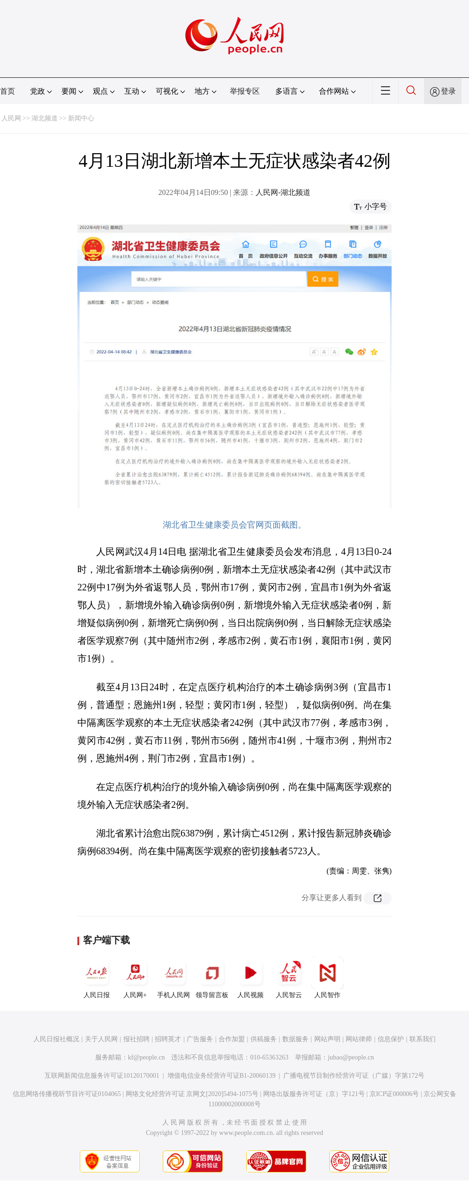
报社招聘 (136, 1039)
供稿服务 (263, 1039)
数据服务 (295, 1039)
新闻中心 (81, 118)
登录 (448, 91)
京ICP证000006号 (394, 1093)
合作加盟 (232, 1039)
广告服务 (200, 1039)
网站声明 (327, 1039)
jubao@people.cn (351, 1057)
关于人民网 (101, 1039)
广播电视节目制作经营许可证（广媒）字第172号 (353, 1075)
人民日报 (96, 977)
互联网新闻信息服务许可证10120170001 (102, 1075)
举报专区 (245, 91)
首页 (7, 91)
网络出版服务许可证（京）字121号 (314, 1093)
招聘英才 (168, 1039)
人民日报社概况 (56, 1039)
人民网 (11, 118)
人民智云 (288, 977)
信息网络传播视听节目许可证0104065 (67, 1093)
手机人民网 (173, 977)
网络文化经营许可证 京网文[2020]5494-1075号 (192, 1093)
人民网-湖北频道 (283, 192)
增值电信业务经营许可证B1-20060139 (221, 1075)
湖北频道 (44, 118)
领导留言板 (212, 977)
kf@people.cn (146, 1057)
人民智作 (327, 977)
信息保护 (391, 1039)
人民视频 (250, 977)
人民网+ (135, 977)
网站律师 (359, 1039)
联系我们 (422, 1039)
